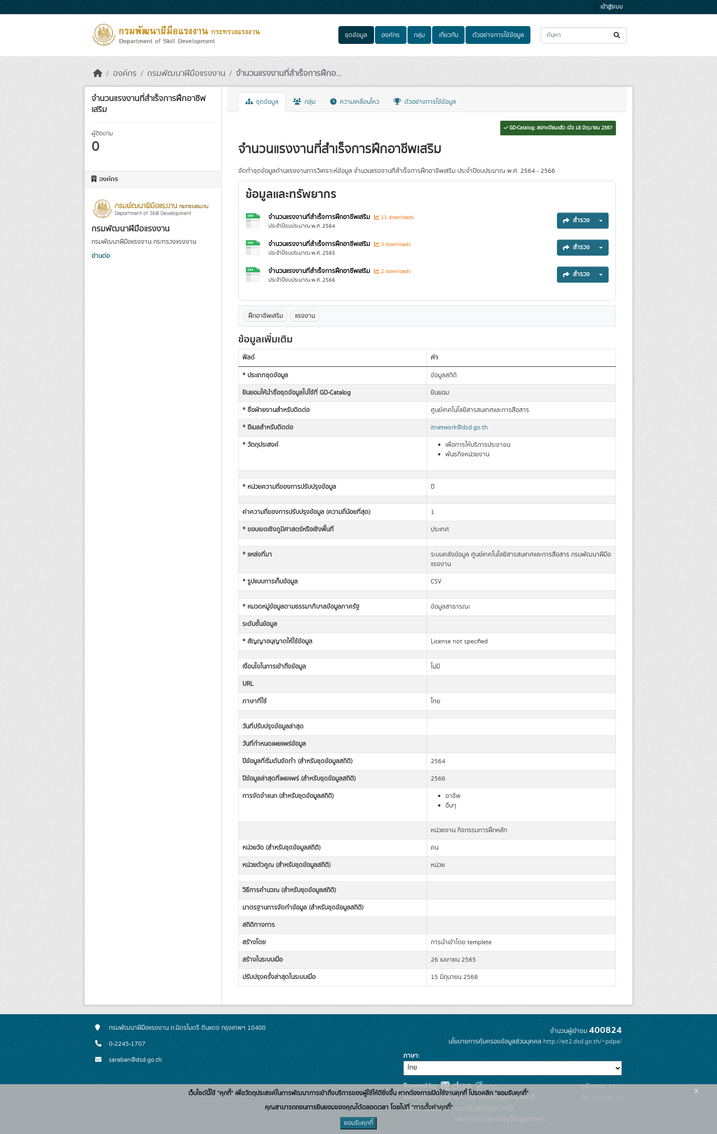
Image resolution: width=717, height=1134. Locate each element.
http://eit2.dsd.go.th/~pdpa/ (582, 1041)
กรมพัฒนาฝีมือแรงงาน (186, 74)
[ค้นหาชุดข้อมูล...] (583, 35)
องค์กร (390, 35)
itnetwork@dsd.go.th (459, 427)
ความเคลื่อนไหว (354, 102)
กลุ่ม (419, 35)
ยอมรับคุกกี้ (358, 1123)
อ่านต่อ (100, 256)
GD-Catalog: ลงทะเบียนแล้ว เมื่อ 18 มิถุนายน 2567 (558, 128)
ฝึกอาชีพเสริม (265, 316)
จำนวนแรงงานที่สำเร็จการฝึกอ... (289, 74)
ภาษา (410, 1055)
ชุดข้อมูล (356, 35)
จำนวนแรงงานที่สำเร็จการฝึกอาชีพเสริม (320, 217)
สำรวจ (576, 220)
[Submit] (617, 35)
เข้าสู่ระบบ (611, 7)
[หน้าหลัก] (97, 74)
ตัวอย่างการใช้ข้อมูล (498, 35)
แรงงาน (305, 316)
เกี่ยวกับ (448, 35)
